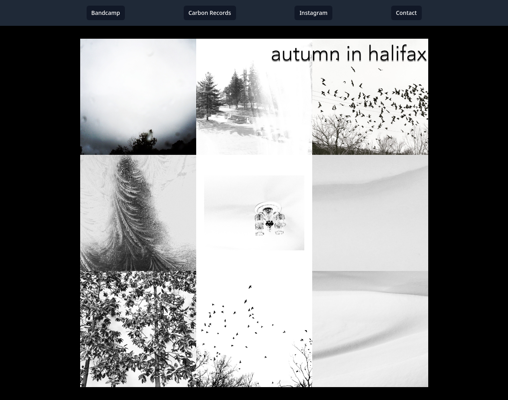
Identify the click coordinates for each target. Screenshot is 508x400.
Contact (406, 13)
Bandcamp (105, 13)
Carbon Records (210, 13)
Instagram (313, 13)
